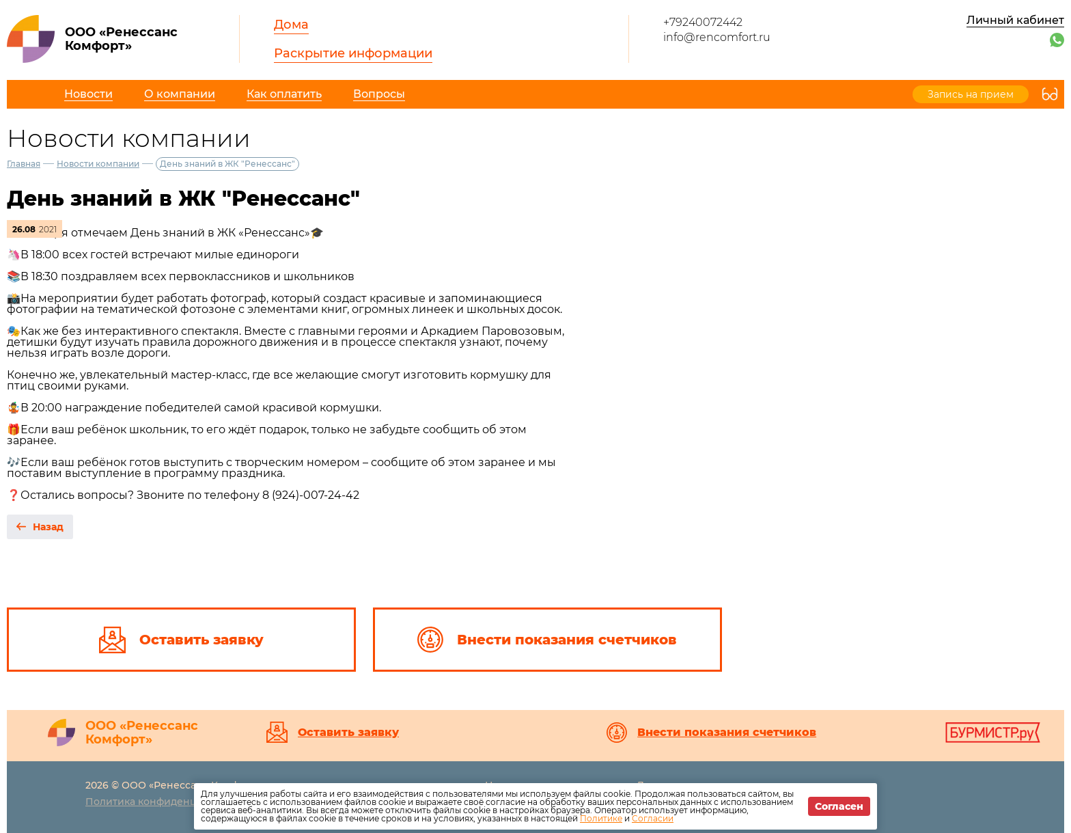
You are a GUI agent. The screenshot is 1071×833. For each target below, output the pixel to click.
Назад (48, 527)
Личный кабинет (1015, 20)
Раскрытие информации (353, 53)
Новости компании (98, 164)
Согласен (839, 806)
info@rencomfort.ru (716, 37)
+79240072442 (702, 22)
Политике (601, 818)
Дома (291, 24)
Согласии (652, 818)
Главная (23, 164)
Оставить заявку (348, 732)
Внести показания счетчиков (726, 732)
